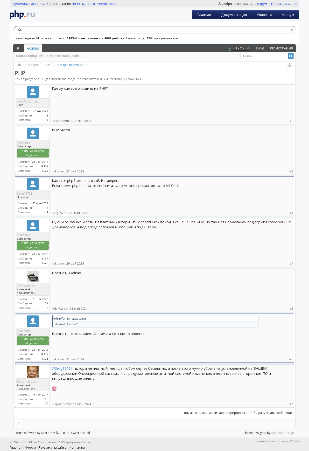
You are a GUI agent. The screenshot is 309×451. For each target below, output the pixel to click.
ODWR (294, 441)
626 (46, 399)
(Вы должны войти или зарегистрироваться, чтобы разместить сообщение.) (239, 413)
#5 (291, 308)
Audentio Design (282, 433)
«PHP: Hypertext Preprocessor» (94, 3)
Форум (288, 14)
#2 (291, 171)
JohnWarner (26, 286)
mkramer (23, 143)
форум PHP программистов (278, 3)
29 (46, 303)
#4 (291, 263)
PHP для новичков (52, 79)
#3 (291, 213)
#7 (291, 404)
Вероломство (27, 381)
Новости (264, 14)
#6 (291, 359)
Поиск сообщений (29, 56)
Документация (234, 14)
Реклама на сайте (52, 447)
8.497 (45, 166)
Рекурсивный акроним (27, 3)
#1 (291, 121)
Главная (204, 14)
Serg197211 (25, 193)
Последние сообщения (62, 56)
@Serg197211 (63, 368)
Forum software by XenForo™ (52, 433)
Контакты (77, 447)
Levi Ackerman (112, 79)
